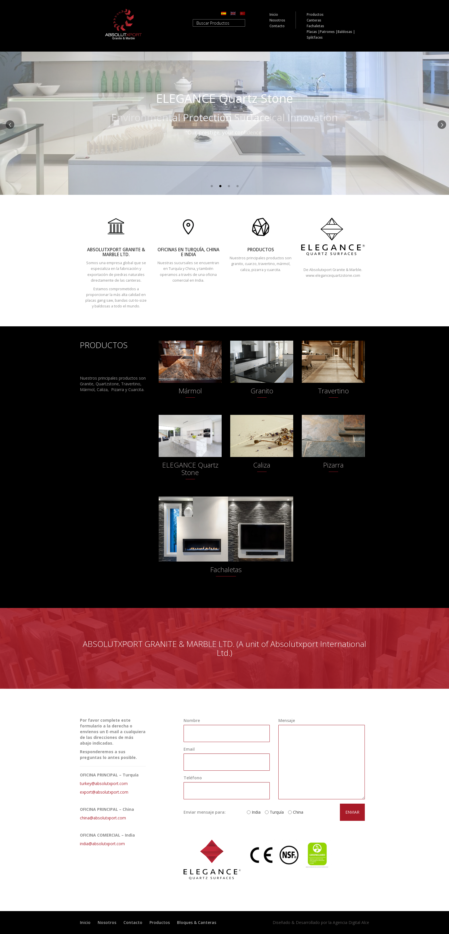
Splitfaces (315, 37)
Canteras (314, 20)
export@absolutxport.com (104, 792)
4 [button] (237, 186)
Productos (315, 14)
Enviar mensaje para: (205, 812)
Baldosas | (346, 31)
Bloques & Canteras (196, 922)
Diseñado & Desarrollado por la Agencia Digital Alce (321, 922)
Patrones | (329, 31)
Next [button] (440, 123)
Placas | (313, 31)
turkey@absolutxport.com (104, 783)
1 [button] (211, 186)
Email (189, 749)
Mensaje (286, 720)
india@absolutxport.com (102, 843)
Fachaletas (315, 25)
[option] (224, 123)
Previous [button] (8, 123)
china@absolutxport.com (103, 818)
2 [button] (220, 186)
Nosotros (277, 20)
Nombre (192, 720)
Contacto (277, 25)
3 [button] (229, 186)
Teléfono (193, 777)
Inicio (273, 14)
